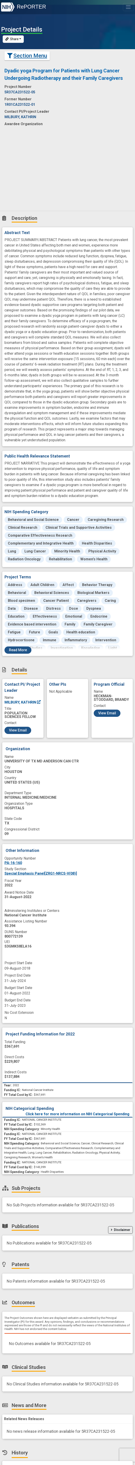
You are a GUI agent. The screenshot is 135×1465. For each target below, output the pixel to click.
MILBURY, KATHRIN (22, 702)
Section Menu (27, 56)
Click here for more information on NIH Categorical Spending (77, 1114)
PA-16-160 (13, 863)
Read (18, 650)
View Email (18, 730)
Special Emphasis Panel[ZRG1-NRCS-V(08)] (40, 873)
